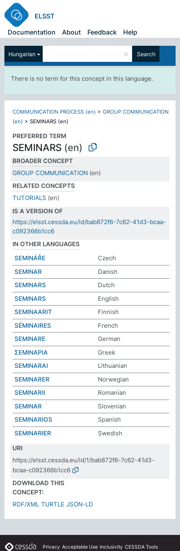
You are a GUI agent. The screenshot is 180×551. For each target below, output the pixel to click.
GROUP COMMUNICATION (50, 173)
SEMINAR (28, 272)
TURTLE (52, 504)
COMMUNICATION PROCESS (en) (54, 111)
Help (130, 32)
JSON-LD (79, 504)
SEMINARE (30, 339)
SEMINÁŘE (30, 258)
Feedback (102, 32)
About (71, 32)
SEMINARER (32, 379)
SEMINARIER (32, 433)
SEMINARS (30, 285)
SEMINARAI (31, 365)
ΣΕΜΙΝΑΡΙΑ (31, 352)
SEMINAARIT (33, 312)
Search (146, 54)
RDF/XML (25, 504)
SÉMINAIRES (32, 325)
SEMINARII (29, 392)
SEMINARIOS (33, 419)
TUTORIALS (29, 198)
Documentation (32, 32)
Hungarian (21, 54)
